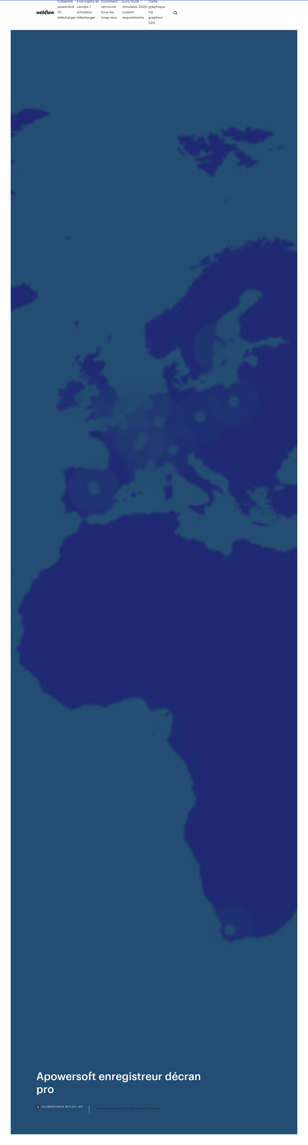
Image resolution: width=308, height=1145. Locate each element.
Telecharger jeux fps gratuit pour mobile (128, 1108)
